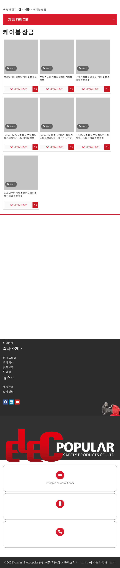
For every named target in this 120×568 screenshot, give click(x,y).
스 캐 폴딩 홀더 (11, 294)
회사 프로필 (9, 357)
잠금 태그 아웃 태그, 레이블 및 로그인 (23, 275)
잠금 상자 (8, 285)
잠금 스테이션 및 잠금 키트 (17, 289)
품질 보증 (8, 367)
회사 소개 (8, 323)
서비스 (6, 328)
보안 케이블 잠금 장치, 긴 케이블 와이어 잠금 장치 (93, 78)
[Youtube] (17, 402)
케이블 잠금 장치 (12, 280)
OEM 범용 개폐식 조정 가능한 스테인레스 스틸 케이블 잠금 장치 (92, 136)
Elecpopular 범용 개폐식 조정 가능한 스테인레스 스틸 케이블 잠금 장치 (20, 137)
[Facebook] (5, 402)
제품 (5, 314)
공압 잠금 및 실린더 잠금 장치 (19, 256)
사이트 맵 (81, 562)
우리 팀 (7, 371)
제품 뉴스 (8, 386)
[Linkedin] (11, 402)
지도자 (111, 562)
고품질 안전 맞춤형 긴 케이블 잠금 (20, 77)
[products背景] (2, 2)
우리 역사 (8, 362)
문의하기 (8, 342)
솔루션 (6, 318)
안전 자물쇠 (9, 237)
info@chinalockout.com (60, 483)
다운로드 (8, 333)
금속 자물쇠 (9, 242)
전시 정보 (8, 391)
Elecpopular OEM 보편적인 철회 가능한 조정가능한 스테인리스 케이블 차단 (57, 137)
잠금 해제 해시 (11, 246)
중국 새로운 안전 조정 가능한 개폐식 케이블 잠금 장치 (20, 194)
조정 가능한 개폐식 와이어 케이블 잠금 (56, 78)
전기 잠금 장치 (11, 270)
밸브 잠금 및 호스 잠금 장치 (18, 251)
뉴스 (5, 338)
